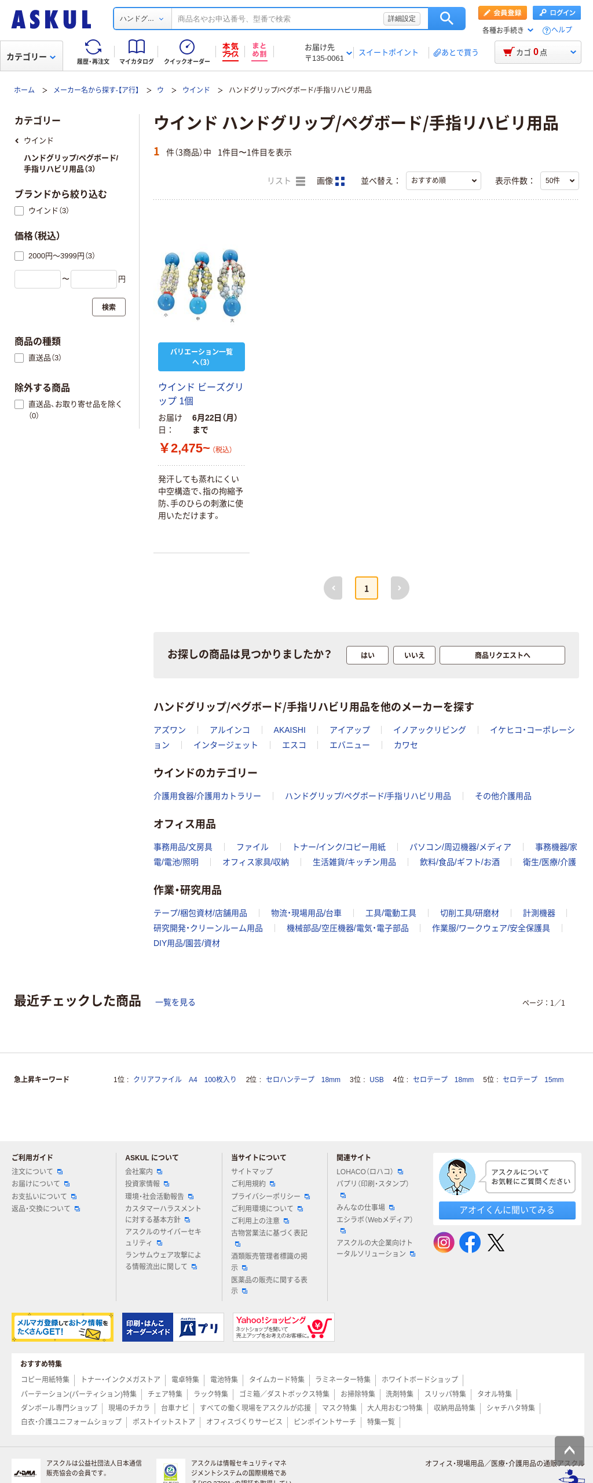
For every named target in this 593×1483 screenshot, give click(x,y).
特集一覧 (381, 1422)
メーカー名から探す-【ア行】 (96, 90)
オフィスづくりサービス (244, 1422)
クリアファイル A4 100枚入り (185, 1080)
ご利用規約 (253, 1184)
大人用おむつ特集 (395, 1408)
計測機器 (539, 913)
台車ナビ (175, 1408)
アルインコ (230, 730)
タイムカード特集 (277, 1380)
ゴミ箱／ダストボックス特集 (284, 1394)
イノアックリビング (429, 730)
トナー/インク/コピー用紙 (339, 847)
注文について (37, 1172)
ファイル (252, 847)
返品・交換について (46, 1209)
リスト (286, 181)
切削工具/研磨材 (469, 913)
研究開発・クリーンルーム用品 (208, 928)
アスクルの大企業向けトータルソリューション (375, 1248)
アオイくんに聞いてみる (507, 1210)
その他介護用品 (503, 796)
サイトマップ (252, 1172)
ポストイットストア (164, 1422)
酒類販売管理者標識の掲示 (269, 1262)
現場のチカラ (129, 1408)
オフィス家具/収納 (256, 862)
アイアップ (350, 730)
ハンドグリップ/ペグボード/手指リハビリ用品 (368, 796)
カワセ (406, 745)
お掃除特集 (358, 1394)
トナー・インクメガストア (120, 1380)
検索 (447, 18)
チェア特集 (165, 1394)
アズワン (169, 730)
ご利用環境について (267, 1209)
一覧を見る (175, 1002)
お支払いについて (44, 1197)
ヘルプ (561, 30)
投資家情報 (147, 1184)
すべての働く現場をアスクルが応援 (255, 1408)
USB (376, 1080)
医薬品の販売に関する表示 (269, 1285)
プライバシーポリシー (270, 1197)
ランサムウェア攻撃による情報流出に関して (163, 1260)
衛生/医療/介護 (549, 862)
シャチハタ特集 (510, 1408)
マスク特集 (339, 1408)
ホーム (24, 90)
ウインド (196, 90)
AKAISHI (290, 730)
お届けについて (40, 1184)
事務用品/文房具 (183, 847)
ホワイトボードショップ (420, 1380)
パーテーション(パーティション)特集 (79, 1394)
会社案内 (143, 1172)
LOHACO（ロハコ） (369, 1172)
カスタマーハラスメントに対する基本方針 (163, 1214)
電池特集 (224, 1380)
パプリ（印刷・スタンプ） (372, 1188)
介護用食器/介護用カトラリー (207, 796)
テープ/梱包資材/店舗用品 (200, 913)
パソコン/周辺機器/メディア (460, 847)
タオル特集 (494, 1394)
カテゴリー (31, 56)
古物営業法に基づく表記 (269, 1238)
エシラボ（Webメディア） (374, 1224)
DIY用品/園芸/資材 (186, 943)
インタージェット (225, 745)
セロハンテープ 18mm (303, 1080)
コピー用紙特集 (45, 1380)
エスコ (294, 745)
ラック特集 (210, 1394)
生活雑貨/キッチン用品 (354, 862)
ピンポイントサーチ (325, 1422)
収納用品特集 (454, 1408)
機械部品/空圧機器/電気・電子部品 (348, 928)
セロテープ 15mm (533, 1080)
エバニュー (350, 745)
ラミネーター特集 (343, 1380)
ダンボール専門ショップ (59, 1408)
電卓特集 (185, 1380)
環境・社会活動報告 (159, 1197)
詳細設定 (402, 18)
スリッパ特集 (445, 1394)
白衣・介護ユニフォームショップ (71, 1422)
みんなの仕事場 (365, 1208)
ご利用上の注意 (260, 1221)
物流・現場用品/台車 (306, 913)
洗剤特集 (399, 1394)
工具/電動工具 (390, 913)
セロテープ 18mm (443, 1080)
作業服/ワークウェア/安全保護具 (491, 928)
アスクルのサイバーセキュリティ (163, 1237)
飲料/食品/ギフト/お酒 (460, 862)
